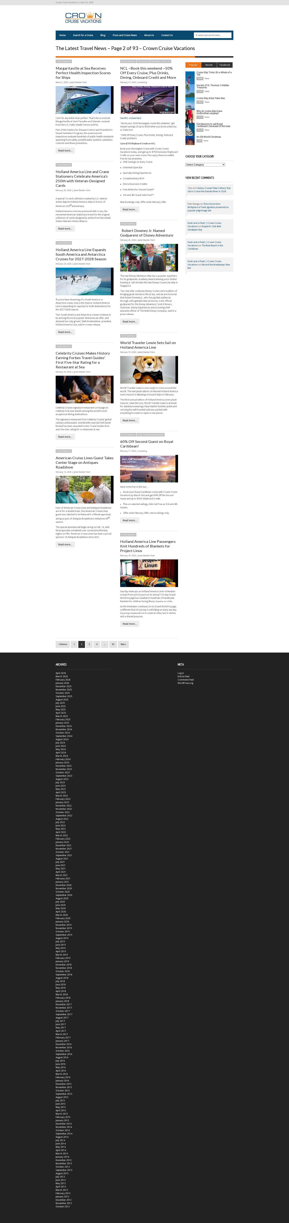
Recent (209, 65)
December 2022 (64, 805)
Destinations (143, 61)
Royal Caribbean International (150, 435)
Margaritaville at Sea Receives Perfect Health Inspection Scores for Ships (83, 73)
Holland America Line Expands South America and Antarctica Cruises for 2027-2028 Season (81, 254)
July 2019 (60, 941)
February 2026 (63, 680)
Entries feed (183, 676)
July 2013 (60, 1177)
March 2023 (62, 795)
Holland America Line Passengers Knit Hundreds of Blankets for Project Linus (148, 546)
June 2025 (61, 706)
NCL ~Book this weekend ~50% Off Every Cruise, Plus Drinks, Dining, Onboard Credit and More (148, 73)
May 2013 (61, 1183)
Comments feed (186, 680)
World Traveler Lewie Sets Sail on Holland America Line (148, 344)
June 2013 (61, 1180)
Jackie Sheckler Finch (78, 82)
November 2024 (64, 729)
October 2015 (63, 1090)
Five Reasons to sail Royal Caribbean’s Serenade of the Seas (213, 125)
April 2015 (61, 1110)
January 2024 (62, 762)
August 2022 (62, 819)
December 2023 (64, 766)
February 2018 (63, 998)
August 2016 (62, 1057)
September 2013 (64, 1170)
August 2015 (62, 1097)
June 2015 (61, 1104)
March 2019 (62, 955)
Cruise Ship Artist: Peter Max (210, 98)
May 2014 (61, 1147)
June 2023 (61, 786)
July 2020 (60, 901)
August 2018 (62, 978)
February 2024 (63, 759)
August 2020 (62, 898)
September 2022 (64, 815)
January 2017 (62, 1041)
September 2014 (64, 1133)
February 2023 (63, 799)
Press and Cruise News (125, 35)
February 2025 (63, 719)
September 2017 (64, 1014)
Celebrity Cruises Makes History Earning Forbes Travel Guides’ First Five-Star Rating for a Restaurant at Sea (83, 360)
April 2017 (61, 1031)
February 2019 (63, 958)
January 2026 (62, 683)
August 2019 (62, 938)
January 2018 (62, 1001)
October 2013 (63, 1167)
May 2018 (61, 988)
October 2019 (63, 931)
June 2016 (61, 1064)
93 (113, 644)
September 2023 (64, 776)
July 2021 (60, 862)
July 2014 (60, 1140)
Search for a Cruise (83, 35)
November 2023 (64, 769)
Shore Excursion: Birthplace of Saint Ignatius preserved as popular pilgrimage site (208, 207)
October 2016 (63, 1051)
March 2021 (62, 875)
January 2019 (62, 961)
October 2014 (63, 1130)
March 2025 (62, 716)
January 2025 (62, 723)
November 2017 (64, 1008)
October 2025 (63, 693)
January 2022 (62, 842)
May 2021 (61, 868)
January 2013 (62, 1196)
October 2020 (63, 892)
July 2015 (60, 1100)
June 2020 (61, 905)
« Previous (62, 644)
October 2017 (63, 1011)
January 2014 (62, 1157)
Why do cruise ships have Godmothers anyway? (209, 112)
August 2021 (62, 858)
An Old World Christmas (208, 137)
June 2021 (61, 865)
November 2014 (64, 1127)
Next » (123, 644)
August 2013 (62, 1173)
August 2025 (62, 699)
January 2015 (62, 1120)
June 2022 (61, 825)
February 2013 (63, 1193)
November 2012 (64, 1203)
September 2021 (64, 855)
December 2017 (64, 1004)
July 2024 (60, 742)
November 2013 (64, 1163)
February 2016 (63, 1077)
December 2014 (64, 1123)
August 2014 (62, 1137)
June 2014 (61, 1143)
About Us (149, 35)
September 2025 (64, 696)
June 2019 (61, 945)
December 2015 (64, 1084)
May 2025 (61, 709)
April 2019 (61, 951)
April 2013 (61, 1186)
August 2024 (62, 739)
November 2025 (64, 689)
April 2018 (61, 991)
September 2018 (64, 974)
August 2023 (62, 779)
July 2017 (60, 1021)
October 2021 (63, 852)
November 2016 (64, 1047)
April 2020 (61, 911)
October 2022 (63, 812)
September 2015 (64, 1094)
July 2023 (60, 782)
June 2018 (61, 984)
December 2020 (64, 885)
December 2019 (64, 925)
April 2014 (61, 1150)
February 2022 (63, 839)
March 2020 (62, 915)
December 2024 (64, 726)
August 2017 (62, 1017)
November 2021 (64, 848)
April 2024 (61, 752)
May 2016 (61, 1067)
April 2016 (61, 1070)
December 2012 (64, 1200)
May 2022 (61, 829)
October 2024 (63, 733)
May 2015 (61, 1107)
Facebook (225, 65)
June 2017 (61, 1024)
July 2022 (60, 822)
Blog (102, 35)
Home (62, 35)
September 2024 (64, 736)
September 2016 (64, 1054)
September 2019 (64, 935)
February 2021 (63, 878)
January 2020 (62, 921)
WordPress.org (185, 683)
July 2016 (60, 1061)
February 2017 (63, 1037)
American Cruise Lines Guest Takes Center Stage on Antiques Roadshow (85, 462)
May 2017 (61, 1027)
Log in (181, 673)
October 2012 (63, 1206)
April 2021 (61, 872)
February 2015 (63, 1117)
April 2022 (61, 832)
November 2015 (64, 1087)
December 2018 (64, 964)
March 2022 (62, 835)
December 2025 (64, 686)
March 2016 (62, 1074)
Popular (193, 65)
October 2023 (63, 772)
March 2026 (62, 676)
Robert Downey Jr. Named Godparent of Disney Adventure (146, 232)
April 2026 (61, 673)
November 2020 (64, 888)
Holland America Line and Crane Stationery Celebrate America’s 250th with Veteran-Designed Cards (82, 178)
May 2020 (61, 908)
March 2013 (62, 1190)
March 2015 (62, 1114)
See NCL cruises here (130, 118)
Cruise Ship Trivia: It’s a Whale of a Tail (214, 73)
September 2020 (64, 895)
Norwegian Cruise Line (160, 61)
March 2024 (62, 756)
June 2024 (61, 746)
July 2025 (60, 703)
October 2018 (63, 971)
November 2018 (64, 968)
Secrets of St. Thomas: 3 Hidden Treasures (212, 86)
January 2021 (62, 882)
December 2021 (64, 845)
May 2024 (61, 749)
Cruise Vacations (64, 61)
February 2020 (63, 918)
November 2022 (64, 809)
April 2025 (61, 713)
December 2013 (64, 1160)
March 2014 (62, 1153)
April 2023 (61, 792)
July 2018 (60, 981)
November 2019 (64, 928)
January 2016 (62, 1080)
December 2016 (64, 1044)
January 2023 (62, 802)
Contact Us (167, 35)
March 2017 (62, 1034)
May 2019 (61, 948)
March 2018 (62, 994)
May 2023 (61, 789)
